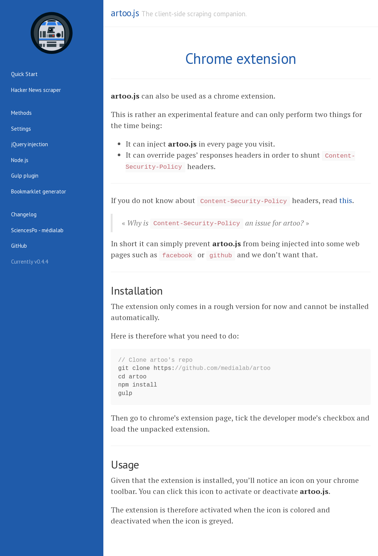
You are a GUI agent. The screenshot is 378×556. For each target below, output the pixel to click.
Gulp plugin (24, 175)
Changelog (24, 214)
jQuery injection (29, 144)
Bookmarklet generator (38, 191)
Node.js (19, 160)
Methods (21, 112)
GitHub (19, 245)
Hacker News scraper (36, 89)
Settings (21, 128)
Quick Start (24, 74)
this (345, 200)
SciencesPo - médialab (37, 230)
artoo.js (125, 13)
